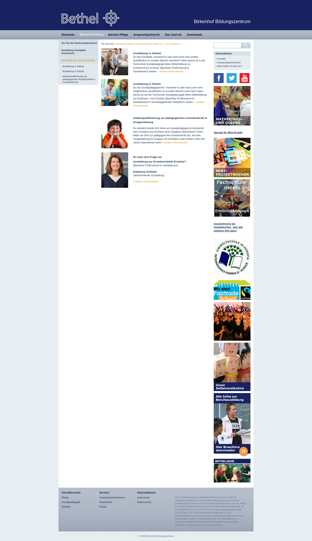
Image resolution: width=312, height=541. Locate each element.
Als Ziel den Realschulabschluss (79, 43)
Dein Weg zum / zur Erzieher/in (78, 60)
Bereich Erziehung (91, 34)
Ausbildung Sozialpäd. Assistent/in (73, 51)
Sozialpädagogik (70, 502)
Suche (102, 506)
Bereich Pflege (118, 34)
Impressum (143, 497)
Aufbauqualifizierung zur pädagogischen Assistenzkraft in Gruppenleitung (78, 79)
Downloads (194, 34)
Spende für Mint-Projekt (228, 132)
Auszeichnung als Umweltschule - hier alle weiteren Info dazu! (228, 227)
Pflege (65, 497)
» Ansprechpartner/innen (228, 62)
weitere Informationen (171, 71)
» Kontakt (220, 59)
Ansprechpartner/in (146, 34)
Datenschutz (144, 502)
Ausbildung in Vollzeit (73, 66)
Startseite (68, 34)
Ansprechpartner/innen (112, 497)
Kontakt (65, 506)
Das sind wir (173, 34)
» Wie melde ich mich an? (229, 66)
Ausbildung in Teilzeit (73, 71)
